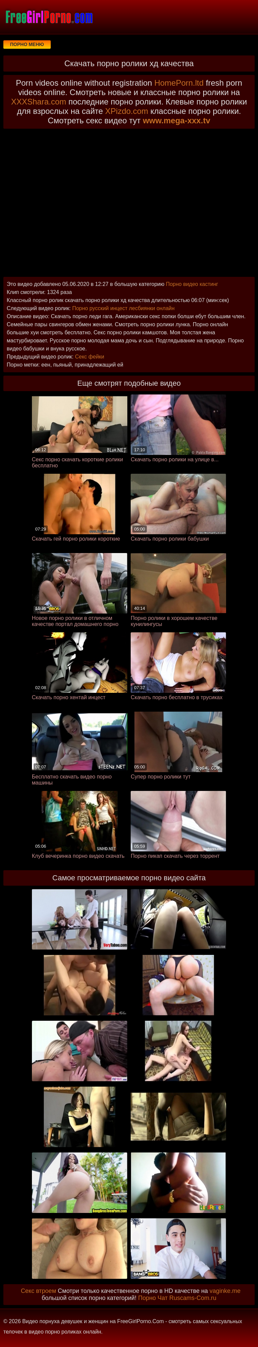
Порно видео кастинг (192, 284)
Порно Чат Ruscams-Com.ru (177, 1298)
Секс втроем (38, 1291)
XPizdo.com (126, 111)
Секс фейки (89, 357)
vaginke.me (225, 1291)
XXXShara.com (38, 101)
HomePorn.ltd (179, 82)
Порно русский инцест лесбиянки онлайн (123, 308)
